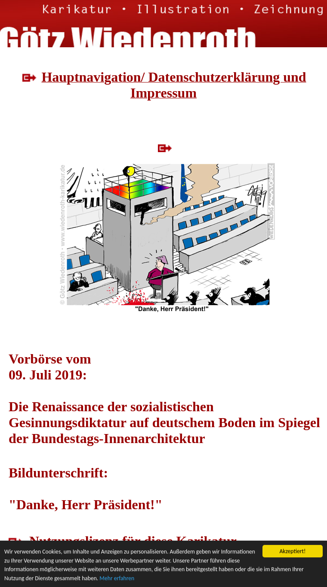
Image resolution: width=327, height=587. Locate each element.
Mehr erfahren (116, 578)
